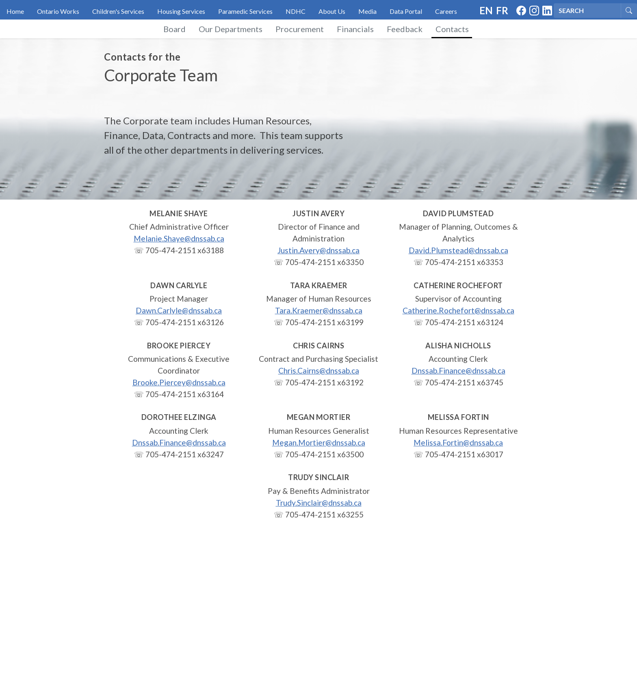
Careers (446, 11)
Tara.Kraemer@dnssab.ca (318, 310)
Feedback (404, 29)
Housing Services (181, 11)
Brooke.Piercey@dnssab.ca (178, 382)
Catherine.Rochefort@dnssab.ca (458, 310)
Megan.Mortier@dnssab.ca (318, 442)
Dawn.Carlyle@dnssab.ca (179, 310)
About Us (331, 11)
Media (367, 11)
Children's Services (118, 11)
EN (486, 10)
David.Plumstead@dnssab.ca (458, 250)
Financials (355, 29)
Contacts (452, 29)
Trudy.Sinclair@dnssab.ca (319, 502)
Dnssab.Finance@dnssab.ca (458, 370)
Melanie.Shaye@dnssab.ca (179, 238)
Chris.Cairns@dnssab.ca (318, 370)
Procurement (299, 29)
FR (502, 10)
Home (15, 11)
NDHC (296, 11)
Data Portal (406, 11)
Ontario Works (58, 11)
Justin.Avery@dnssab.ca (318, 250)
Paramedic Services (245, 11)
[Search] (587, 10)
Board (174, 29)
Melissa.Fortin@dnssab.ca (458, 442)
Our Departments (230, 29)
